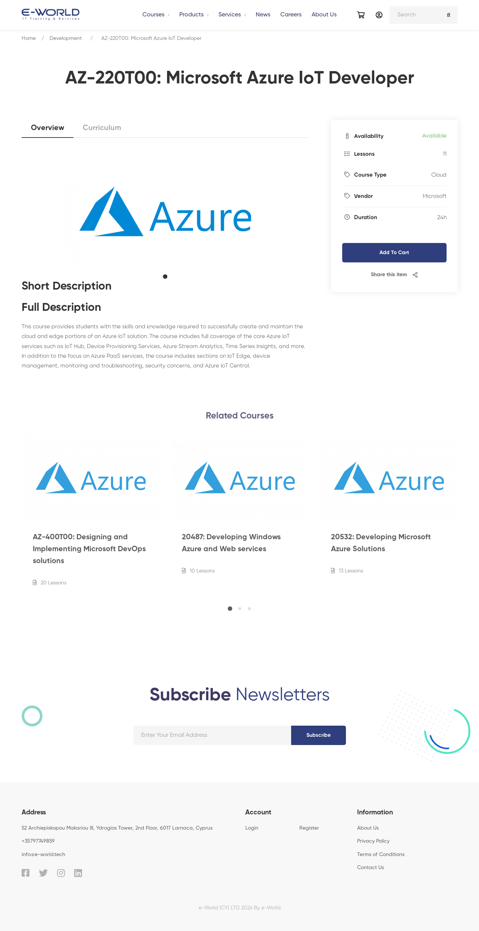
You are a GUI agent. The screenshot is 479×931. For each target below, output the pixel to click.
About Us (368, 828)
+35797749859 (38, 841)
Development (66, 38)
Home (29, 38)
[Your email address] (212, 735)
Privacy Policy (373, 841)
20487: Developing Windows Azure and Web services (231, 548)
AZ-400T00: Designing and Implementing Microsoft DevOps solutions (89, 553)
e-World (271, 908)
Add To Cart (394, 252)
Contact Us (370, 867)
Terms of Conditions (380, 854)
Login (251, 828)
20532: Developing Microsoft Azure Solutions (381, 548)
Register (309, 828)
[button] (165, 276)
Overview (47, 128)
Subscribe (318, 735)
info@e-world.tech (43, 854)
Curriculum (102, 128)
